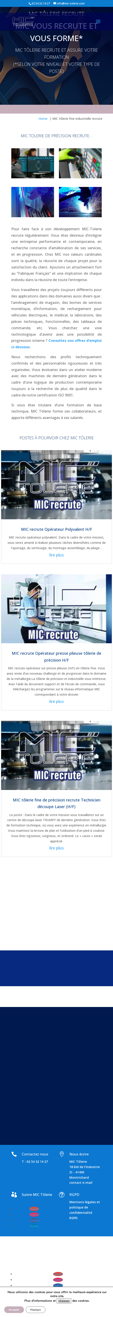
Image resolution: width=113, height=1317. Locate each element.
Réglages (35, 1309)
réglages (64, 1301)
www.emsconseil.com (33, 1262)
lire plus (56, 555)
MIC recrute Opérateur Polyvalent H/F (56, 529)
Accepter (14, 1309)
